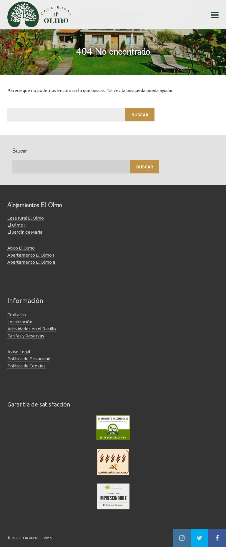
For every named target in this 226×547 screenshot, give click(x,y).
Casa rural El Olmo (25, 217)
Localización (19, 321)
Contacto (16, 314)
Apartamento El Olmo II (31, 262)
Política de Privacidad (28, 358)
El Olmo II (16, 225)
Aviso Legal (18, 351)
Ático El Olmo (21, 247)
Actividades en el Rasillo (31, 328)
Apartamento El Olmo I (30, 254)
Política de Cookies (26, 365)
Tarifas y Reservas (25, 335)
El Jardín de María (24, 232)
